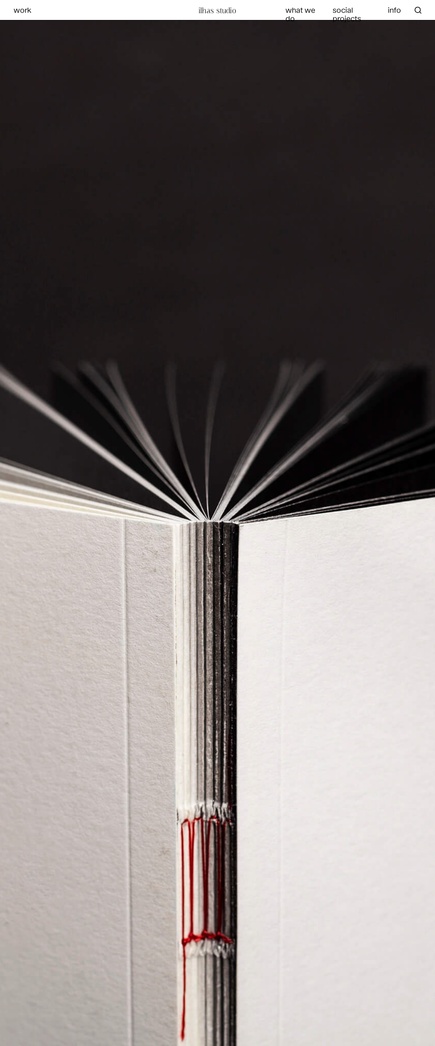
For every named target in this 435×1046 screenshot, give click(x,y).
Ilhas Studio (217, 10)
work (22, 10)
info (394, 10)
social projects (347, 14)
